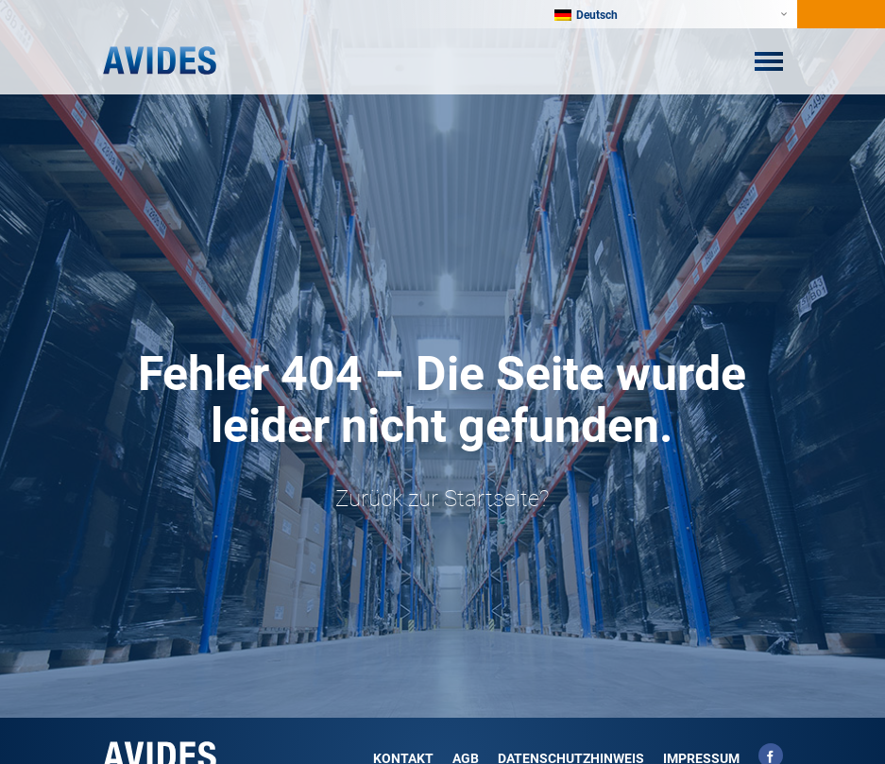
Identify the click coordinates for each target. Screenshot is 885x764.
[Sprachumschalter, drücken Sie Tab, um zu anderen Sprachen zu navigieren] (595, 14)
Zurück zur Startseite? (442, 498)
